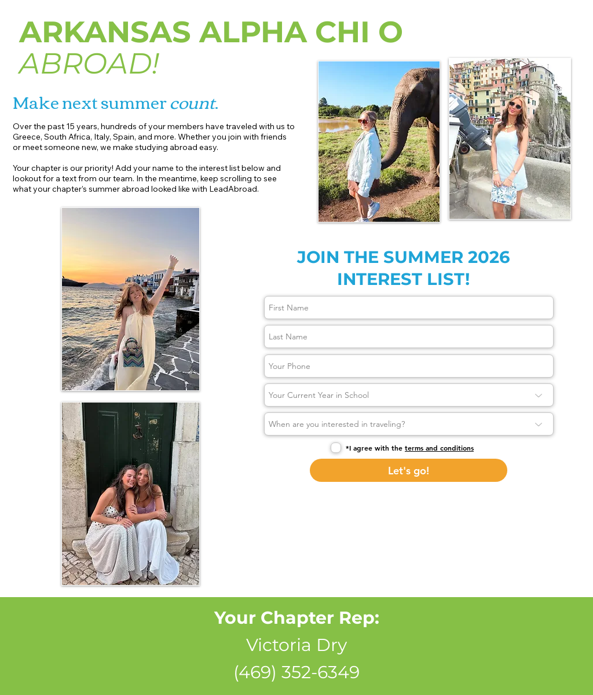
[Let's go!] (408, 470)
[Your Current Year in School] (409, 395)
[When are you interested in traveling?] (409, 424)
